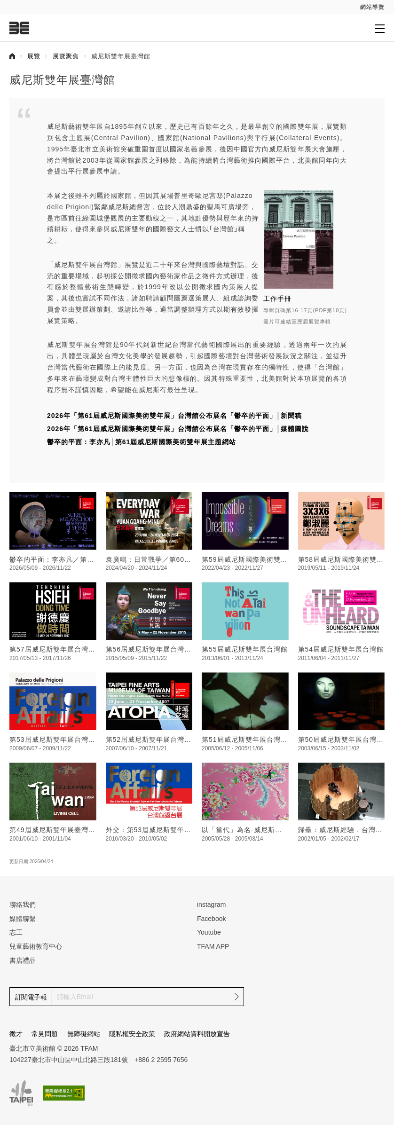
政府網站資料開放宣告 (197, 1034)
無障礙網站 (83, 1034)
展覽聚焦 (66, 56)
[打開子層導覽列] (380, 28)
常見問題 (45, 1034)
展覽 (33, 56)
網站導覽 (372, 7)
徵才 (16, 1034)
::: (5, 5)
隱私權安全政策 (132, 1034)
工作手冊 (277, 298)
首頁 (12, 56)
